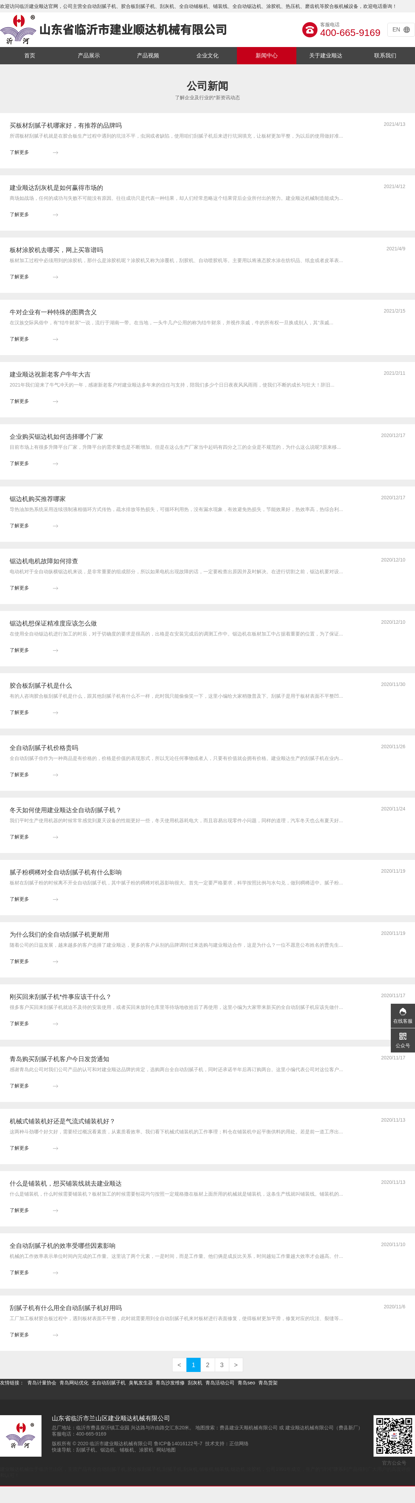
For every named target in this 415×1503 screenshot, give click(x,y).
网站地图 (166, 1450)
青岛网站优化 (74, 1382)
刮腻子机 (85, 1450)
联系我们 (385, 55)
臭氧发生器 (141, 1382)
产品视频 (148, 55)
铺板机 (127, 1450)
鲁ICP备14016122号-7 (178, 1443)
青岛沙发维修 (170, 1382)
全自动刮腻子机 (109, 1382)
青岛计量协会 (41, 1382)
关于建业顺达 (325, 55)
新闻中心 (267, 55)
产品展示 (89, 55)
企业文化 (207, 55)
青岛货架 (268, 1382)
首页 (29, 55)
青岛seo (246, 1382)
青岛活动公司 (219, 1382)
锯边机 (107, 1450)
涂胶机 (146, 1450)
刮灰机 (195, 1382)
